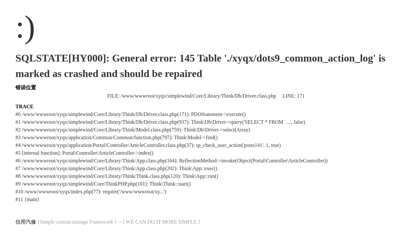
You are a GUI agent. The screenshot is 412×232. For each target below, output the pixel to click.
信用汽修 (25, 222)
